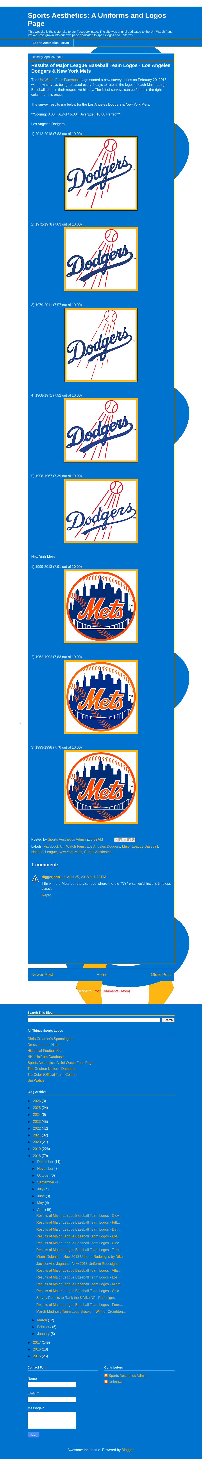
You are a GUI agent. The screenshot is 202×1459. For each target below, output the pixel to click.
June (41, 1196)
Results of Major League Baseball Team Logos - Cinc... (79, 1243)
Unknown (116, 1382)
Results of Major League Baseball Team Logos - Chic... (79, 1291)
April (41, 1210)
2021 (37, 1135)
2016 (37, 1349)
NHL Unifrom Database (46, 1057)
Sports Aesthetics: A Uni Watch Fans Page (61, 1063)
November (45, 1168)
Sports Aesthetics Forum (51, 43)
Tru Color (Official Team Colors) (52, 1074)
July (40, 1189)
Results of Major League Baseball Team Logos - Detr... (78, 1229)
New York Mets (70, 852)
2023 (37, 1121)
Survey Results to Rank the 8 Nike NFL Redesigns (75, 1298)
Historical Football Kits (45, 1051)
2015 (37, 1356)
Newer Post (42, 974)
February (44, 1327)
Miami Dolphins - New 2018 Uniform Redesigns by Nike (79, 1257)
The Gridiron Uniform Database (52, 1069)
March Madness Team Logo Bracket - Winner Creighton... (81, 1311)
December (45, 1162)
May (41, 1203)
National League (44, 852)
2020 (37, 1142)
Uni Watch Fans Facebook (59, 80)
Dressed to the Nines (44, 1045)
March (42, 1320)
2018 (37, 1156)
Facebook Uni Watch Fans (64, 846)
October (43, 1175)
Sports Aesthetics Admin (128, 1376)
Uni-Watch (36, 1080)
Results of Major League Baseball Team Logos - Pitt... (78, 1222)
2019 (37, 1149)
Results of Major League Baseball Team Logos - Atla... (78, 1270)
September (46, 1182)
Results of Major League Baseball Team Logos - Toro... (79, 1250)
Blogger (128, 1450)
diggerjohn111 (54, 877)
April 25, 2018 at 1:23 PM (86, 877)
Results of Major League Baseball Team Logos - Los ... (78, 1236)
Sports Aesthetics (97, 852)
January (43, 1334)
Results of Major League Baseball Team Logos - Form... (79, 1305)
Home (101, 974)
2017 (37, 1342)
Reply (46, 895)
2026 (37, 1101)
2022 (37, 1128)
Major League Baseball (140, 846)
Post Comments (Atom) (111, 991)
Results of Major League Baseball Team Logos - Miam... (79, 1284)
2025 (37, 1108)
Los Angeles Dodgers (103, 846)
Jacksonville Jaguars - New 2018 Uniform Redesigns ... (79, 1264)
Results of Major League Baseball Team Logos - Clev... (79, 1215)
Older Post (161, 974)
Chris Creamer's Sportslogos (50, 1039)
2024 (37, 1114)
